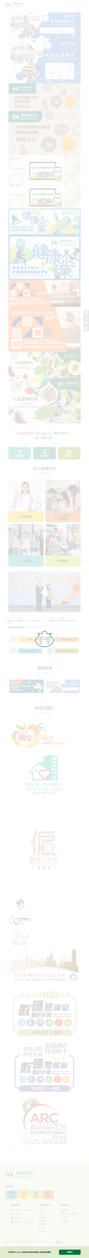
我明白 (70, 1252)
